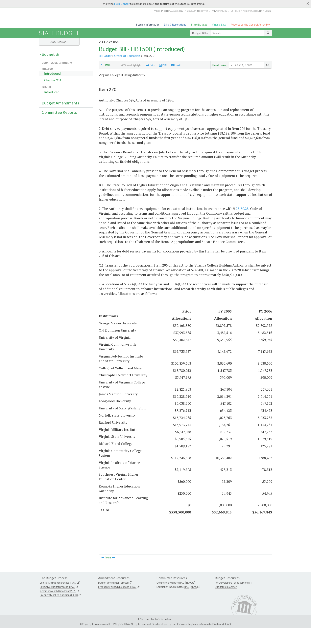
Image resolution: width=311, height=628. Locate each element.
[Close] (307, 3)
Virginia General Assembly (168, 11)
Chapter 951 (52, 80)
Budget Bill (200, 33)
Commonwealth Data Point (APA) (58, 591)
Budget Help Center (226, 586)
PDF (163, 65)
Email (175, 65)
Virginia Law (219, 24)
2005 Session (59, 41)
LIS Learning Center (197, 11)
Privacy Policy (219, 11)
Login (268, 11)
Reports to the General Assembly (250, 24)
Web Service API (243, 582)
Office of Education (127, 55)
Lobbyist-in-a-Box (161, 619)
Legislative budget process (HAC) (58, 582)
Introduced (52, 73)
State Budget (199, 24)
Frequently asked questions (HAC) (117, 586)
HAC (181, 582)
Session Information (147, 24)
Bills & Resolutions (175, 24)
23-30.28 (242, 208)
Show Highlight (131, 65)
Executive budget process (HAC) (57, 586)
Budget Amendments (60, 102)
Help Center (122, 3)
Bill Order (105, 55)
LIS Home (143, 619)
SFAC (189, 582)
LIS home (235, 11)
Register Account (252, 11)
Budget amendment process (114, 582)
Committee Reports (59, 112)
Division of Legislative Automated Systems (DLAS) (203, 624)
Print (151, 65)
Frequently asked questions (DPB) (59, 594)
